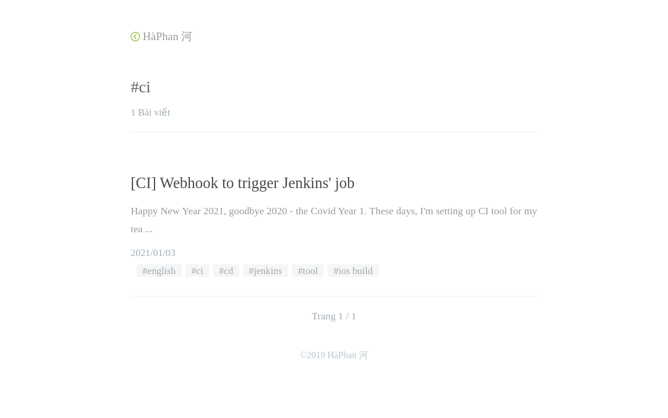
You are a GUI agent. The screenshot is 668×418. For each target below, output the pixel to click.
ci (199, 270)
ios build (356, 270)
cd (229, 270)
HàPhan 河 (161, 36)
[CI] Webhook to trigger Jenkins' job (243, 183)
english (162, 270)
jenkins (268, 270)
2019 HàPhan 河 (337, 355)
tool (310, 270)
